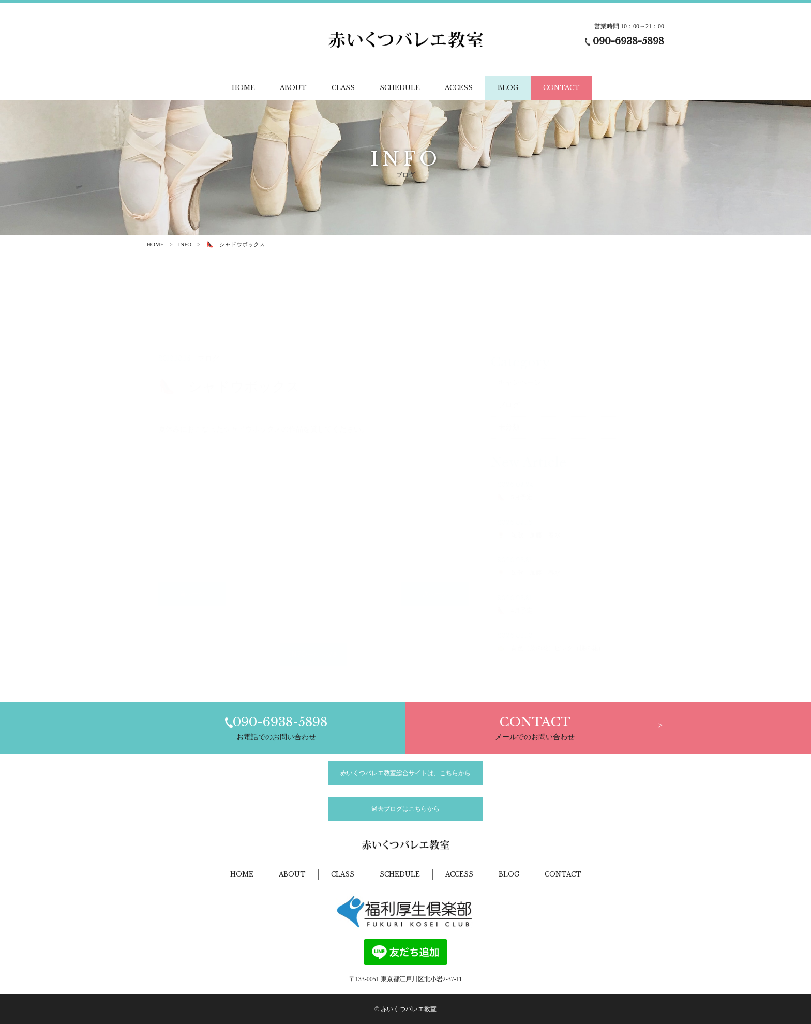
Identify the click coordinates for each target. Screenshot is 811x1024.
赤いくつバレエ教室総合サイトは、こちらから (405, 773)
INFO (185, 244)
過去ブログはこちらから (405, 808)
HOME (155, 244)
